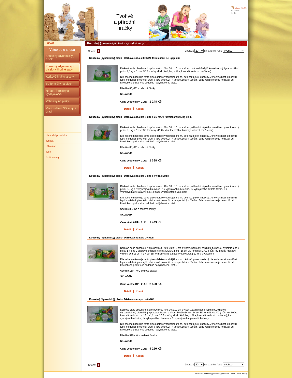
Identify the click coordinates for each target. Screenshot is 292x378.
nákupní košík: (241, 8)
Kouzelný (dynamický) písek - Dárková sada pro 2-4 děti (121, 237)
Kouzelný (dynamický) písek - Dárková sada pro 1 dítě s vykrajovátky (129, 175)
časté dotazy (52, 157)
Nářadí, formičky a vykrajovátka (57, 92)
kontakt (50, 140)
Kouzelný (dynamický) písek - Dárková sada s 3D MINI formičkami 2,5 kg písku (134, 58)
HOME (50, 43)
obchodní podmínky (56, 135)
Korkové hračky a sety (60, 76)
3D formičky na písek (59, 83)
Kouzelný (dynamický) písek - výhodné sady (60, 68)
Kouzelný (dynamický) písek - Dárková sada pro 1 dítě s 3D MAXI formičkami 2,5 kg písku (140, 117)
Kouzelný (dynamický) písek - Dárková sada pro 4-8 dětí (121, 299)
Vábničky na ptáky (57, 101)
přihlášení (51, 146)
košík (48, 151)
